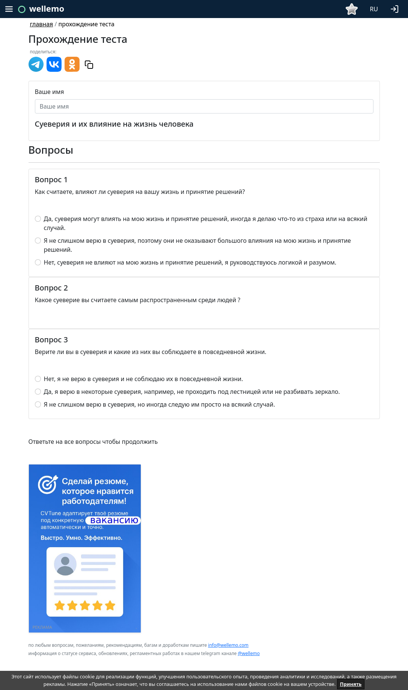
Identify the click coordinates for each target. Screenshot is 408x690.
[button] (396, 8)
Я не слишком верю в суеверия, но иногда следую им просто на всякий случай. (159, 404)
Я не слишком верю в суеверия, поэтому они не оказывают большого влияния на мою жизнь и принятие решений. (197, 245)
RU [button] (374, 9)
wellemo (46, 8)
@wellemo (249, 653)
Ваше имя (49, 92)
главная (41, 24)
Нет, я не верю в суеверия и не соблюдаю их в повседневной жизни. (143, 379)
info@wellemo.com (228, 645)
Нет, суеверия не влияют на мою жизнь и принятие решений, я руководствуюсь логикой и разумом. (190, 262)
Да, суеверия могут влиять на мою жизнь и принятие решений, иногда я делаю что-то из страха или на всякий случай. (205, 223)
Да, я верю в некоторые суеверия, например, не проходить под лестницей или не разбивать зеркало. (192, 391)
